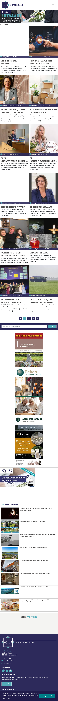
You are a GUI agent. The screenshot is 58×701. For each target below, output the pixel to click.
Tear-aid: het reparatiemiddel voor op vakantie (34, 586)
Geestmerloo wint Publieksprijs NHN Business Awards (11, 301)
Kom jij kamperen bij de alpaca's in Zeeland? (33, 521)
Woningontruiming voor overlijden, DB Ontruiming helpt (43, 111)
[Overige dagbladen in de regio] (28, 686)
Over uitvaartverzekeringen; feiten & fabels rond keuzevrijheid (14, 159)
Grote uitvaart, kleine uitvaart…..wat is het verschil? (13, 111)
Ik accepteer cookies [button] (47, 696)
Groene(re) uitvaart (41, 207)
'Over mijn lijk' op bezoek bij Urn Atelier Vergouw (13, 254)
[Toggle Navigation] (52, 5)
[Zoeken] (52, 326)
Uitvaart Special (39, 252)
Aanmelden (6, 674)
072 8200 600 (8, 649)
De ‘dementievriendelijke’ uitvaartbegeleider (42, 159)
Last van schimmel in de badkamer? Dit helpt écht (35, 573)
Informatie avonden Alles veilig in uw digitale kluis (41, 62)
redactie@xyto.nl (9, 651)
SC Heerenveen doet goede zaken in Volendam (34, 560)
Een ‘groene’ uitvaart (13, 207)
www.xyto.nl (7, 654)
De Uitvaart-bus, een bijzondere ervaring (41, 301)
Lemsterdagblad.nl (16, 5)
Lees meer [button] (6, 698)
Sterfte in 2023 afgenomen (9, 62)
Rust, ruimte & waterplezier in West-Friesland (33, 547)
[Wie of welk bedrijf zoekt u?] (24, 326)
